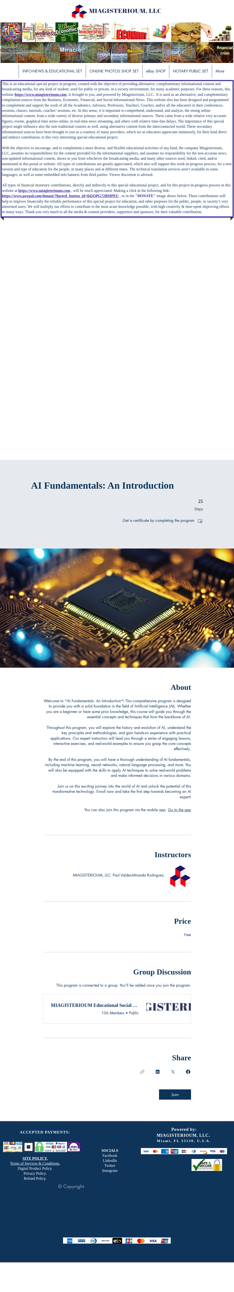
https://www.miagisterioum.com (41, 94)
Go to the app (179, 809)
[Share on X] (173, 1072)
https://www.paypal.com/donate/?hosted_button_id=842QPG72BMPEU (60, 196)
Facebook (109, 1156)
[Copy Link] (142, 1072)
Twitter (109, 1166)
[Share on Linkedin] (157, 1072)
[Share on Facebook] (188, 1072)
